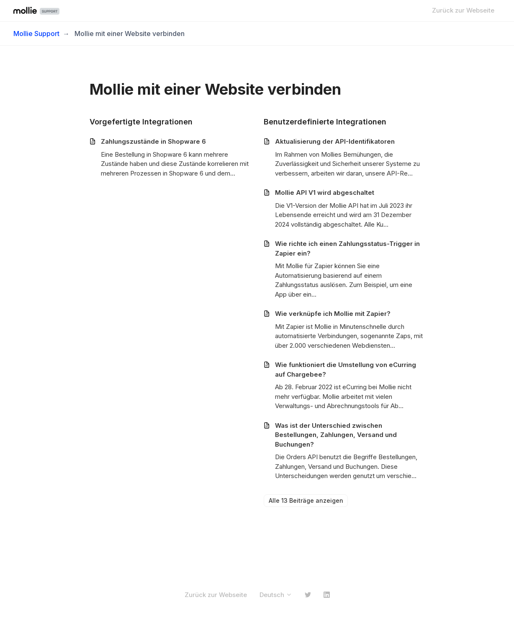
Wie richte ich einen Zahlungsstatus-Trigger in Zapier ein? (347, 248)
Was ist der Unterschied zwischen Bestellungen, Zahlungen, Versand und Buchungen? (336, 434)
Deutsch (276, 595)
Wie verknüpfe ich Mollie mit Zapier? (333, 314)
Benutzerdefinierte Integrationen (325, 121)
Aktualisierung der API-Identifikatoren (335, 141)
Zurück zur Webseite (463, 10)
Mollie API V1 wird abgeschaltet (324, 192)
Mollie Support (36, 33)
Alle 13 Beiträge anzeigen (306, 500)
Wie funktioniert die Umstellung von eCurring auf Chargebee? (345, 369)
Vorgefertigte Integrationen (141, 121)
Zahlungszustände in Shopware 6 (153, 141)
